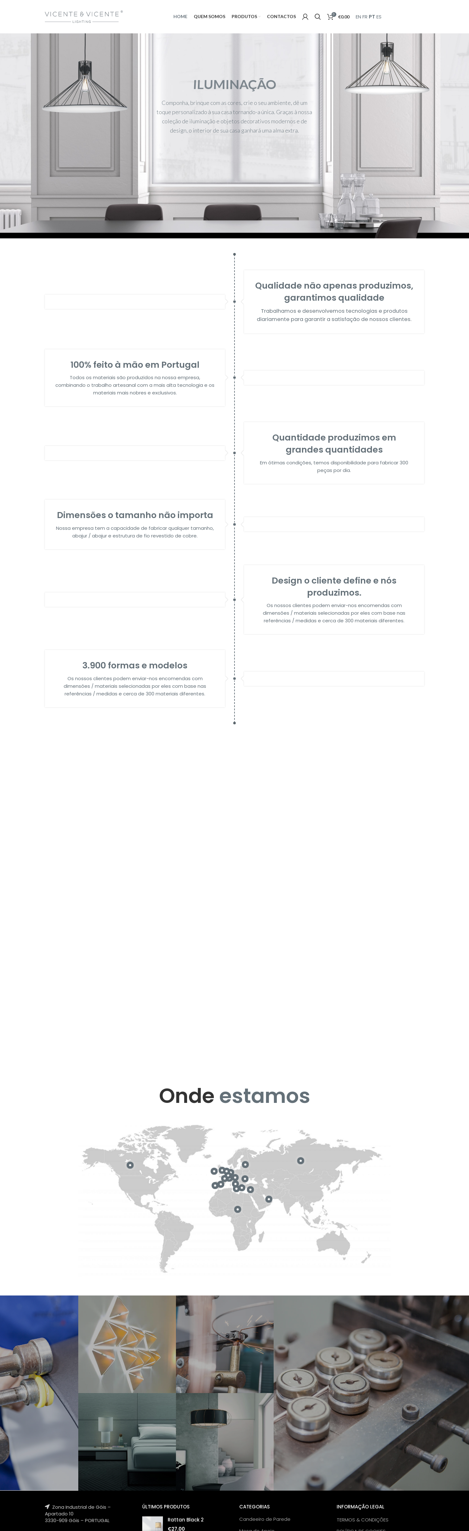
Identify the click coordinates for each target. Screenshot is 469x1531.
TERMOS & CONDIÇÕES (362, 1519)
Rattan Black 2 (186, 1519)
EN (358, 16)
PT (372, 16)
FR (365, 16)
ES (379, 16)
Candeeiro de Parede (264, 1519)
